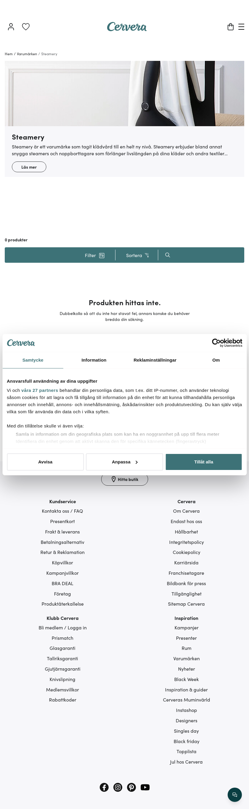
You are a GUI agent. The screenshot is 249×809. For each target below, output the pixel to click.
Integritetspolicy (186, 542)
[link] (26, 27)
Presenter (186, 637)
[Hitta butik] (124, 479)
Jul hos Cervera (186, 761)
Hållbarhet (186, 531)
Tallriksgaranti (62, 658)
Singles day (186, 730)
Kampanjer (187, 627)
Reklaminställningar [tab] (155, 359)
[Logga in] (11, 27)
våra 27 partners (39, 390)
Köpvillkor (62, 562)
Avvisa (45, 461)
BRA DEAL (62, 583)
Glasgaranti (62, 648)
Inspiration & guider (186, 689)
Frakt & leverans (62, 531)
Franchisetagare (186, 572)
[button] (94, 255)
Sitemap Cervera (186, 603)
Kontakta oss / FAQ (62, 510)
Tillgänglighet (187, 593)
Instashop (186, 710)
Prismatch (62, 637)
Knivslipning (62, 679)
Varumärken (186, 658)
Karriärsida (186, 562)
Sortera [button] (138, 255)
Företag (62, 593)
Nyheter (186, 668)
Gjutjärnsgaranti (62, 668)
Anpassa (125, 461)
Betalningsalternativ (62, 542)
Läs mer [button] (29, 167)
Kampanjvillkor (62, 572)
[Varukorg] (231, 27)
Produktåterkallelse (63, 603)
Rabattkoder (62, 699)
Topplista (186, 751)
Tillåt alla (203, 461)
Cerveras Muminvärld (186, 699)
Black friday (186, 741)
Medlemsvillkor (62, 689)
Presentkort (62, 521)
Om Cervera (186, 510)
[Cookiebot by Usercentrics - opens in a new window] (216, 342)
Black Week (186, 679)
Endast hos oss (186, 521)
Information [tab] (94, 359)
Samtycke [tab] (32, 359)
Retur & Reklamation (62, 552)
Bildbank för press (186, 583)
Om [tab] (216, 359)
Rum (186, 648)
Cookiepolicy (186, 552)
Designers (186, 720)
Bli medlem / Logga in (63, 627)
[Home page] (127, 29)
